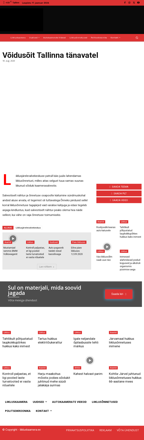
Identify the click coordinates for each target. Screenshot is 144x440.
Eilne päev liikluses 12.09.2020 (77, 250)
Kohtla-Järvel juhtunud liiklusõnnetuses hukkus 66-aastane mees (125, 379)
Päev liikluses (78, 242)
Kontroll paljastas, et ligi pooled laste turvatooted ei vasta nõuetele (16, 379)
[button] (137, 37)
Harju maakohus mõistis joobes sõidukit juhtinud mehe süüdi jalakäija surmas (54, 379)
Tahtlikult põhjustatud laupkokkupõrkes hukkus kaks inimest (17, 342)
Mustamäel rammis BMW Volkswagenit (10, 250)
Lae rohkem (46, 266)
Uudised (54, 242)
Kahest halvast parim (88, 373)
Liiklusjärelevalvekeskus (28, 227)
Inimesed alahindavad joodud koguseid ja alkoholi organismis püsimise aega (130, 262)
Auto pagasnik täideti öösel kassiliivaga (56, 250)
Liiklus (30, 242)
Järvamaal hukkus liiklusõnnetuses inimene (121, 342)
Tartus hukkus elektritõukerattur (50, 340)
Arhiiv (77, 367)
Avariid (7, 242)
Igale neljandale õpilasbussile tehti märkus (86, 342)
